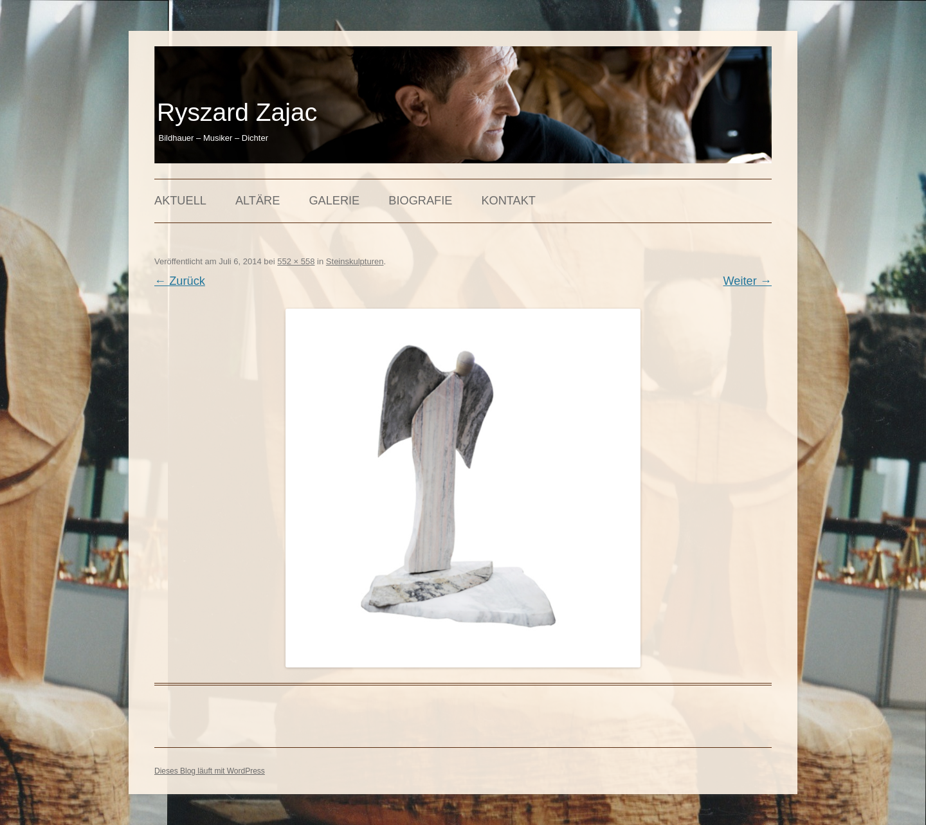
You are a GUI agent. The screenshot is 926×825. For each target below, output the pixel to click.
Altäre (257, 200)
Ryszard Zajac (237, 112)
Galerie (334, 200)
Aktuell (180, 200)
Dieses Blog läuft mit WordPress (209, 770)
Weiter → (747, 281)
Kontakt (508, 200)
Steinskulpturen (355, 261)
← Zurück (179, 281)
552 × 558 (295, 261)
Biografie (420, 200)
